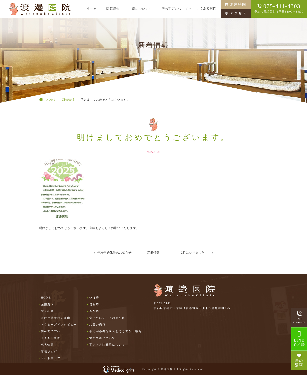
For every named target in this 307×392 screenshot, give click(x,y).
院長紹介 (47, 311)
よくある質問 (207, 8)
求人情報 (47, 344)
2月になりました (193, 252)
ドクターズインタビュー (59, 324)
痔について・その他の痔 (107, 317)
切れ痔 (94, 304)
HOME (51, 99)
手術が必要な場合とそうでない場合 (115, 331)
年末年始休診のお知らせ (114, 252)
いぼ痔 (94, 297)
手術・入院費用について (107, 344)
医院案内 (47, 304)
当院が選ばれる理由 (55, 317)
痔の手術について (102, 338)
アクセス (238, 13)
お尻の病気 (97, 324)
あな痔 (94, 311)
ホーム (92, 8)
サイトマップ (50, 358)
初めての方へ (50, 331)
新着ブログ (49, 351)
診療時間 (238, 4)
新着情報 (68, 99)
